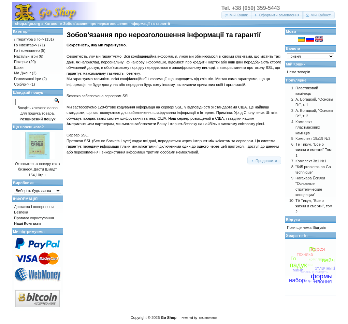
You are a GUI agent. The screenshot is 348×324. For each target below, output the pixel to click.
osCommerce (208, 318)
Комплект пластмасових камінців (307, 127)
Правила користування (34, 218)
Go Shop (168, 317)
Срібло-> (21, 84)
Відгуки (293, 220)
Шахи (19, 67)
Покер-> (21, 62)
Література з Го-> (29, 39)
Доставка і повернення (34, 207)
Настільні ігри (26, 56)
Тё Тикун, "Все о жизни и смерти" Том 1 (313, 150)
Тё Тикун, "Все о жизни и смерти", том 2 (313, 206)
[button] (236, 15)
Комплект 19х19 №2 (313, 138)
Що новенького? (28, 127)
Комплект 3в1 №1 (311, 161)
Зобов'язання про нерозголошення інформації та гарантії (116, 23)
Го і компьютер (27, 50)
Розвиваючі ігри (27, 79)
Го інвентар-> (25, 45)
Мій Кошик (295, 64)
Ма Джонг (22, 73)
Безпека (21, 212)
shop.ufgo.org (27, 23)
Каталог (51, 23)
